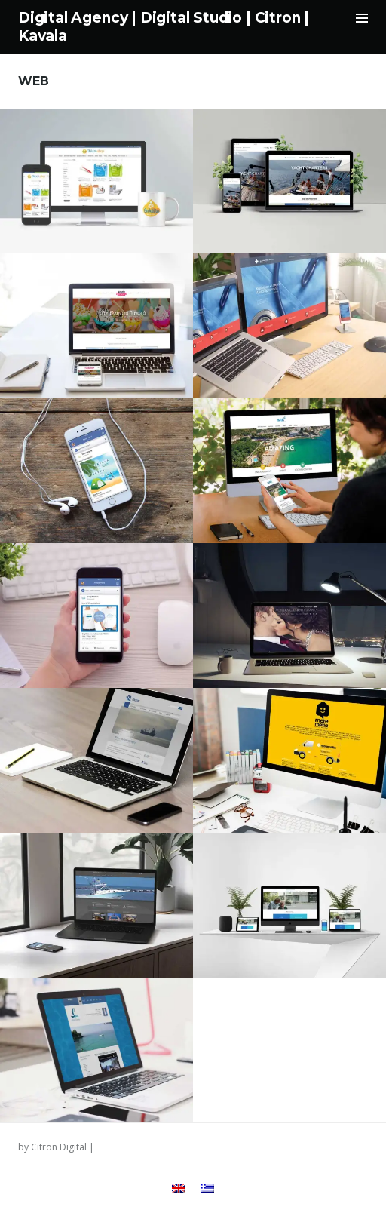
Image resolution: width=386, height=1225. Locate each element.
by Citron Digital (52, 1147)
